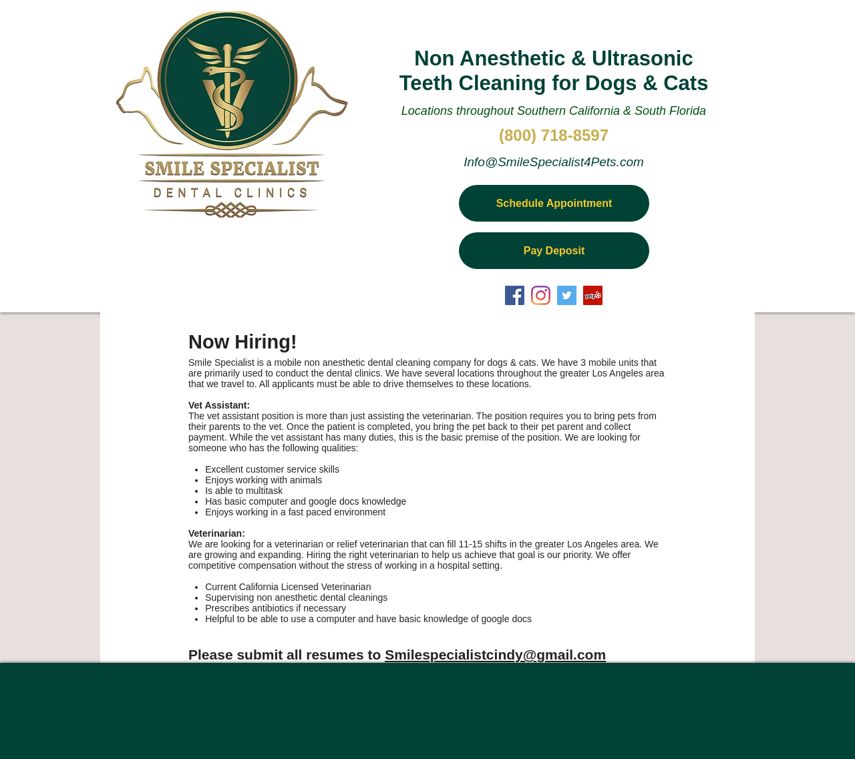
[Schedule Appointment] (554, 203)
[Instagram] (540, 295)
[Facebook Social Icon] (514, 295)
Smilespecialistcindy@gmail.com (495, 654)
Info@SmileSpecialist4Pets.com (554, 162)
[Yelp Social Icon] (593, 295)
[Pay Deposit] (554, 250)
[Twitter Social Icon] (566, 295)
